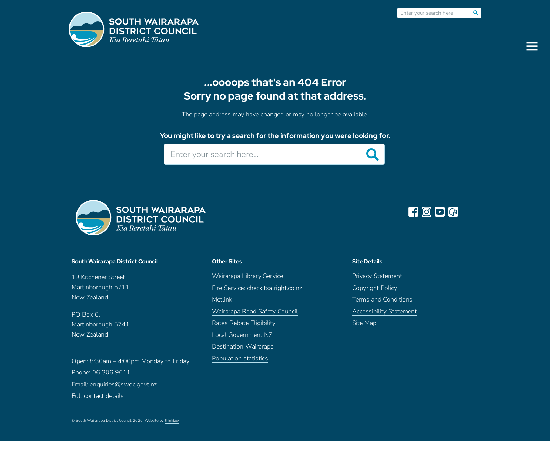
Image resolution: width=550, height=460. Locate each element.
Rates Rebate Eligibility (243, 323)
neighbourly (453, 212)
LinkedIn (466, 212)
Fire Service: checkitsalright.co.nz (257, 288)
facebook (413, 212)
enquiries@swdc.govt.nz (123, 384)
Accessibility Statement (384, 311)
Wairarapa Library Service (247, 276)
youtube (440, 212)
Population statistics (240, 358)
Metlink (222, 300)
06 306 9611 (111, 372)
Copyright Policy (374, 288)
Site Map (364, 323)
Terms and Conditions (382, 300)
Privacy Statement (377, 276)
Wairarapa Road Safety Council (255, 311)
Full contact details (98, 396)
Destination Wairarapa (243, 347)
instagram (426, 212)
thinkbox (172, 420)
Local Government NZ (242, 335)
